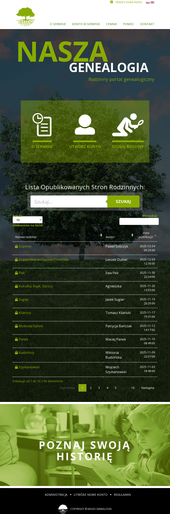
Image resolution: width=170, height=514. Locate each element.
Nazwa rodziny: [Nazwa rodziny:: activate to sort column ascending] (26, 237)
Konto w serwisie (86, 24)
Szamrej (23, 246)
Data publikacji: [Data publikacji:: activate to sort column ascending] (145, 235)
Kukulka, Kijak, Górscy (34, 286)
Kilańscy (23, 312)
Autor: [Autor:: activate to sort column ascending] (110, 237)
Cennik (111, 24)
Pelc (20, 273)
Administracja (56, 495)
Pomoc (128, 24)
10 (133, 388)
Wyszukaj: (138, 219)
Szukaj (123, 201)
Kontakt (147, 24)
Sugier (22, 299)
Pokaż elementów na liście (28, 220)
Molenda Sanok (29, 326)
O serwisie (58, 24)
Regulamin (122, 495)
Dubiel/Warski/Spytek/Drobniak (42, 259)
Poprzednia (67, 388)
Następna (147, 388)
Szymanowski (27, 367)
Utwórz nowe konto (91, 495)
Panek (21, 339)
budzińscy (24, 352)
